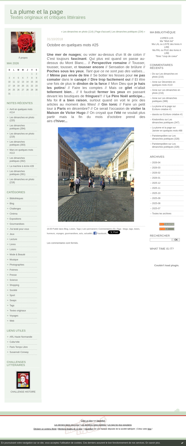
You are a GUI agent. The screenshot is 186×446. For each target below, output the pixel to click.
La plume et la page (36, 11)
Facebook (100, 233)
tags (131, 229)
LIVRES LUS (166, 38)
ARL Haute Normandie (21, 337)
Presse (13, 275)
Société (13, 290)
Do (153, 74)
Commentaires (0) (107, 229)
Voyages (14, 315)
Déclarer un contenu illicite (45, 429)
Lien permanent (89, 229)
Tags (12, 305)
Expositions (15, 219)
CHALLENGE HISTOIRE (23, 391)
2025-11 (156, 188)
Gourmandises (17, 224)
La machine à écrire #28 (22, 166)
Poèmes (14, 270)
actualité (88, 233)
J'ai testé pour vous (19, 229)
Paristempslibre (160, 135)
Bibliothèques (16, 198)
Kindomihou (158, 119)
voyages (60, 233)
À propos (22, 57)
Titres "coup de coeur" (167, 56)
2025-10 (156, 193)
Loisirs (13, 249)
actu (81, 233)
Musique (14, 259)
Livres (13, 244)
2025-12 (156, 183)
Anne (154, 82)
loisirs (136, 229)
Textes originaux (18, 310)
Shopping (14, 285)
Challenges (15, 208)
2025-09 (156, 198)
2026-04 (156, 162)
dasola (155, 114)
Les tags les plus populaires (119, 425)
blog (149, 429)
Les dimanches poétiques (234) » (128, 31)
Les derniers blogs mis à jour (66, 425)
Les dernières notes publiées (93, 425)
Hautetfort (101, 421)
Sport (12, 295)
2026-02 (156, 172)
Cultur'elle (15, 342)
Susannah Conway (19, 352)
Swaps (13, 300)
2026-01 (156, 178)
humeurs (51, 233)
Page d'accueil (102, 31)
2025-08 (156, 203)
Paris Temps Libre (19, 347)
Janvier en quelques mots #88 (167, 130)
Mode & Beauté (17, 254)
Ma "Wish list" (167, 41)
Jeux (12, 234)
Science (14, 280)
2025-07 (156, 208)
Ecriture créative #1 (162, 109)
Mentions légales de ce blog (70, 429)
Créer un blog (87, 421)
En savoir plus (153, 442)
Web (12, 320)
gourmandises (71, 233)
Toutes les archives (161, 213)
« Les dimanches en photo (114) (77, 31)
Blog (12, 203)
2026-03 (156, 167)
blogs (125, 229)
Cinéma (13, 213)
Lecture (13, 239)
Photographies (17, 264)
